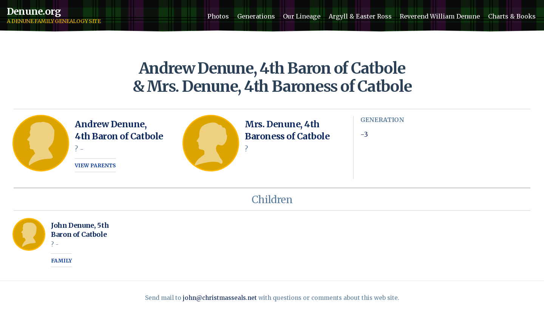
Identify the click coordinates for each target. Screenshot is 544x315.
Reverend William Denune (440, 16)
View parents (95, 165)
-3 (364, 134)
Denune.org (33, 11)
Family (61, 261)
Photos (218, 16)
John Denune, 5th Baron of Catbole (80, 230)
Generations (256, 16)
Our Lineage (301, 16)
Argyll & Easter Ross (360, 16)
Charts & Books (512, 16)
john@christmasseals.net (220, 297)
